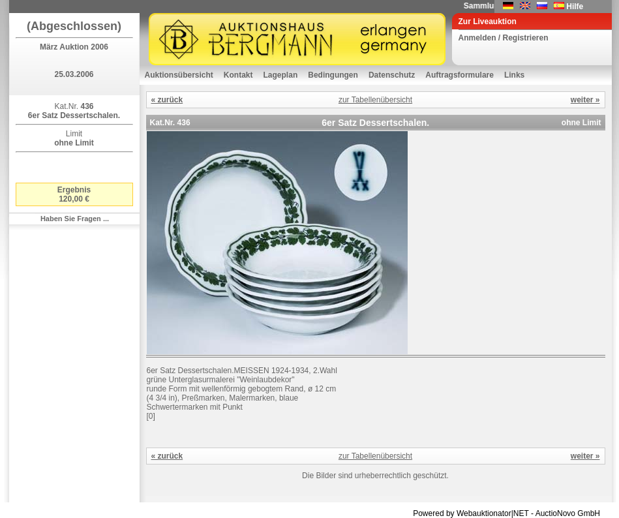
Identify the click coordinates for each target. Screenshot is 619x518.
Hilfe (574, 6)
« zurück (167, 99)
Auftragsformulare (459, 75)
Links (514, 75)
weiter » (585, 99)
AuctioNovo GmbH (568, 513)
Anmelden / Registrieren (504, 37)
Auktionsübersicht (179, 75)
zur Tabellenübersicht (375, 99)
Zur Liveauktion (488, 21)
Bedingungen (333, 75)
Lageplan (281, 75)
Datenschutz (392, 75)
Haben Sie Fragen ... (74, 218)
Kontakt (238, 75)
